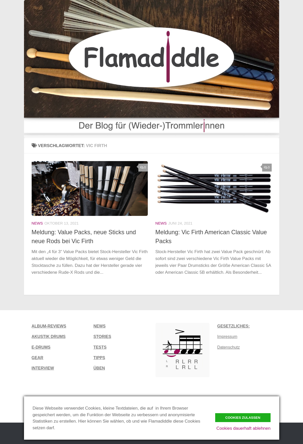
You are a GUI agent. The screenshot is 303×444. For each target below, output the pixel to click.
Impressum (227, 336)
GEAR (37, 358)
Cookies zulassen (242, 418)
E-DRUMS (41, 347)
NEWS (99, 326)
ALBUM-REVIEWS (49, 326)
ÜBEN (99, 368)
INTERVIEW (43, 368)
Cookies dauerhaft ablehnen (243, 428)
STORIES (102, 336)
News (37, 223)
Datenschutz (228, 347)
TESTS (99, 347)
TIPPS (99, 358)
